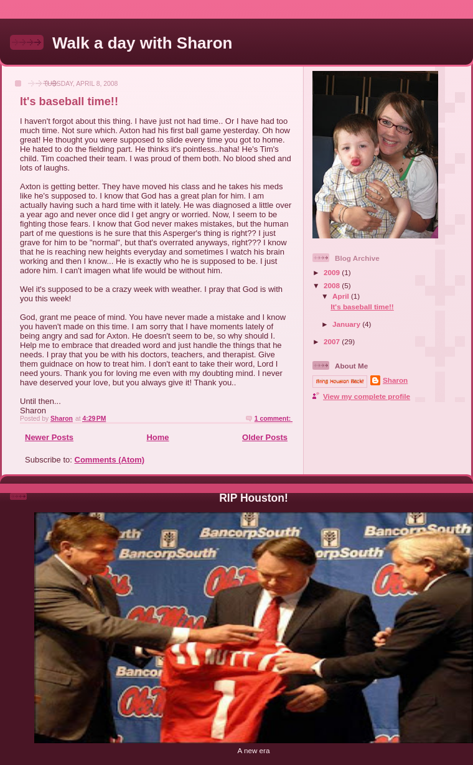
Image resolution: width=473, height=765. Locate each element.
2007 (333, 341)
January (347, 324)
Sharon (395, 380)
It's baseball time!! (69, 101)
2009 (333, 272)
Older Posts (265, 437)
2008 (333, 285)
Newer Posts (49, 437)
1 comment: (274, 418)
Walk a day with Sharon (142, 43)
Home (157, 437)
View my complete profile (366, 396)
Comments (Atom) (110, 459)
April (341, 296)
